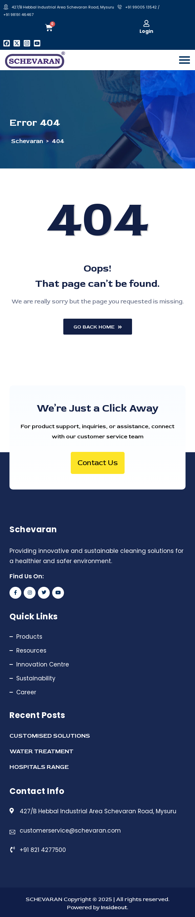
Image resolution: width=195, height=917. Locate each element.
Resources (31, 650)
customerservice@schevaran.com (70, 830)
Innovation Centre (42, 664)
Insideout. (114, 907)
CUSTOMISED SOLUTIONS (49, 736)
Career (26, 692)
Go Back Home (97, 327)
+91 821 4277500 (43, 850)
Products (29, 637)
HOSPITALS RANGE (39, 767)
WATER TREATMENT (41, 751)
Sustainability (36, 678)
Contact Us (98, 462)
